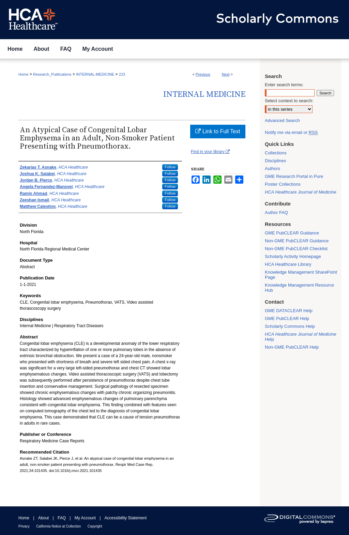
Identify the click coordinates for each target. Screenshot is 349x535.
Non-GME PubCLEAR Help (292, 347)
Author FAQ (276, 212)
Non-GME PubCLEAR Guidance (297, 240)
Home (23, 74)
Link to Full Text (217, 131)
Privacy (24, 526)
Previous (203, 74)
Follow (170, 167)
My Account (85, 518)
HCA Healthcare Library (288, 264)
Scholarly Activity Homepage (293, 256)
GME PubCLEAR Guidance (292, 232)
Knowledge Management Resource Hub (299, 287)
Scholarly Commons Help (290, 326)
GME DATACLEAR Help (289, 310)
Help (300, 337)
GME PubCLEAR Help (287, 318)
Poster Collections (283, 184)
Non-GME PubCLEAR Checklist (296, 248)
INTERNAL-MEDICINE (95, 74)
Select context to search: (289, 100)
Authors (272, 168)
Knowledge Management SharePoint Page (301, 275)
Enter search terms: (284, 84)
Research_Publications (52, 74)
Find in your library (210, 151)
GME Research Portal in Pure (294, 176)
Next (226, 74)
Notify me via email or (291, 132)
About (43, 518)
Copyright (95, 526)
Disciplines (275, 160)
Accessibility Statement (126, 518)
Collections (276, 152)
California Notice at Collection (58, 526)
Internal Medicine (204, 94)
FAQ (62, 518)
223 (122, 74)
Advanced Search (282, 120)
